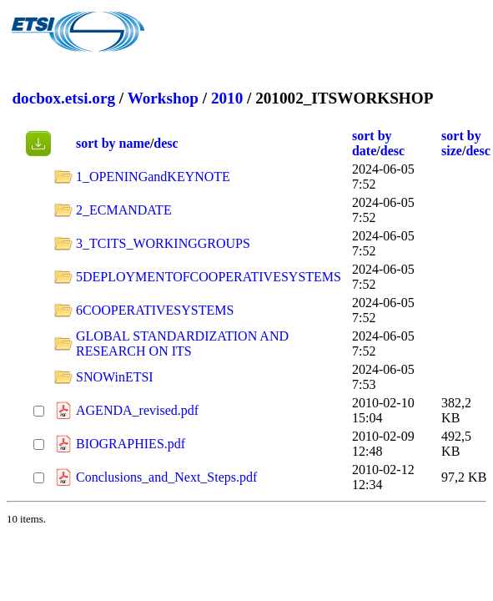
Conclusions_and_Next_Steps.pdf (166, 477)
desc (165, 143)
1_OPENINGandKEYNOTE (153, 176)
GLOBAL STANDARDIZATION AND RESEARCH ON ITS (182, 343)
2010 (227, 98)
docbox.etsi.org (63, 98)
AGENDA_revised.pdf (137, 410)
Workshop (163, 98)
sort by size (461, 143)
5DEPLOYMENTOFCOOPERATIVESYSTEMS (208, 277)
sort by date (372, 143)
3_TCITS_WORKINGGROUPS (163, 243)
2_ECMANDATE (124, 210)
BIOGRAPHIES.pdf (130, 444)
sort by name (113, 143)
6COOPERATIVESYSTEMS (155, 310)
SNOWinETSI (114, 377)
